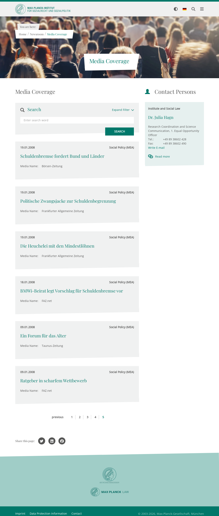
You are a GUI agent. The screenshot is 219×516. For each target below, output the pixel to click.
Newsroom (37, 34)
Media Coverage (57, 34)
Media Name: (29, 166)
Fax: (150, 143)
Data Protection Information (48, 513)
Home (22, 34)
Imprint (20, 513)
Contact (76, 513)
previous (57, 417)
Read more (162, 156)
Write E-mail (156, 148)
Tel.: (151, 139)
